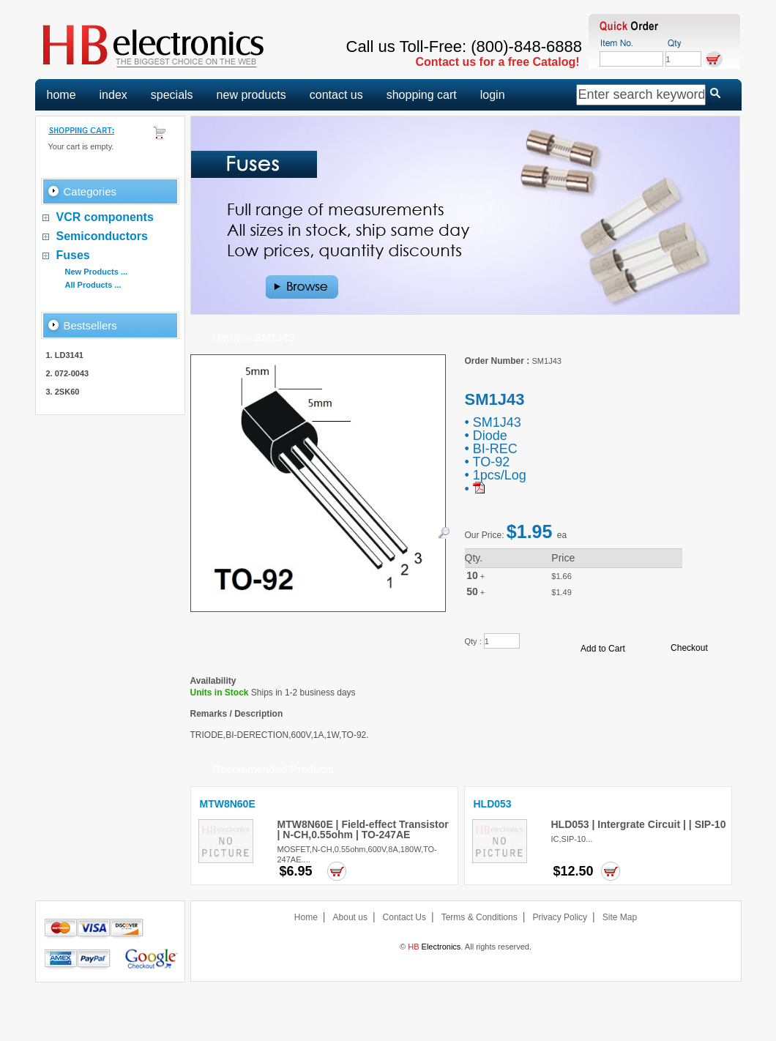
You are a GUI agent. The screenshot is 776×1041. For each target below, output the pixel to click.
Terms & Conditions (479, 917)
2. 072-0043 (67, 373)
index (113, 95)
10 (472, 575)
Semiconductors (102, 236)
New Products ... (96, 271)
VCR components (105, 217)
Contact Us (404, 917)
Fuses (73, 255)
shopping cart (422, 95)
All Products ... (93, 284)
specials (172, 95)
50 (472, 591)
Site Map (619, 917)
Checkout (689, 648)
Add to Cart (603, 648)
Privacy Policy (559, 917)
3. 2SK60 (63, 391)
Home (227, 337)
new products (251, 95)
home (61, 95)
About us (350, 917)
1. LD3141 (64, 355)
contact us (336, 95)
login (492, 95)
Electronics (434, 946)
